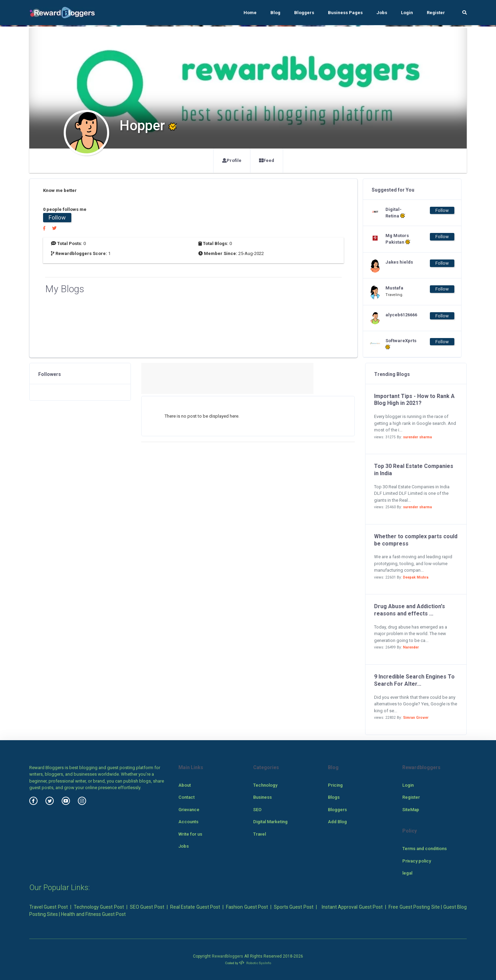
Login (407, 12)
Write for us (190, 834)
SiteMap (410, 809)
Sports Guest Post (293, 907)
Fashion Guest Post (247, 907)
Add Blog (337, 821)
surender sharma (417, 437)
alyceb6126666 (399, 314)
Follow (57, 217)
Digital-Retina (395, 212)
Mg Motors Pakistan (397, 239)
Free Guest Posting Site (414, 907)
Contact (186, 797)
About (184, 785)
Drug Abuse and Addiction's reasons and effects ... (409, 610)
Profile (231, 160)
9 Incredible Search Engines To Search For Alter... (414, 680)
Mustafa (394, 287)
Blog (275, 12)
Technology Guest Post (99, 907)
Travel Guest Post (48, 907)
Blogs (334, 797)
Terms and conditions (424, 848)
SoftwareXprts (399, 344)
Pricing (335, 785)
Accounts (188, 821)
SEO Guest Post (147, 907)
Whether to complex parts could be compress (415, 540)
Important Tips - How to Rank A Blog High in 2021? (414, 400)
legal (407, 873)
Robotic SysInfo (255, 963)
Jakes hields (399, 262)
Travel (259, 834)
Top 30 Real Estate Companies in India (413, 470)
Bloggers (304, 12)
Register (436, 12)
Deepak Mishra (415, 577)
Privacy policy (416, 861)
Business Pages (345, 12)
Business (262, 797)
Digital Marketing (270, 821)
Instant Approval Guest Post (352, 907)
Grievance (188, 809)
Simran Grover (415, 717)
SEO (257, 809)
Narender (411, 647)
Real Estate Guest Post (195, 907)
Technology (265, 785)
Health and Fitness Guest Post (93, 914)
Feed (266, 160)
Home (250, 12)
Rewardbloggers (227, 956)
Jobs (381, 12)
